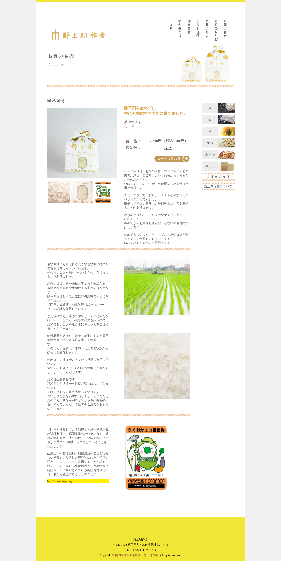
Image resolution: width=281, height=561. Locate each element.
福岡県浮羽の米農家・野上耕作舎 (136, 555)
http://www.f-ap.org (59, 481)
